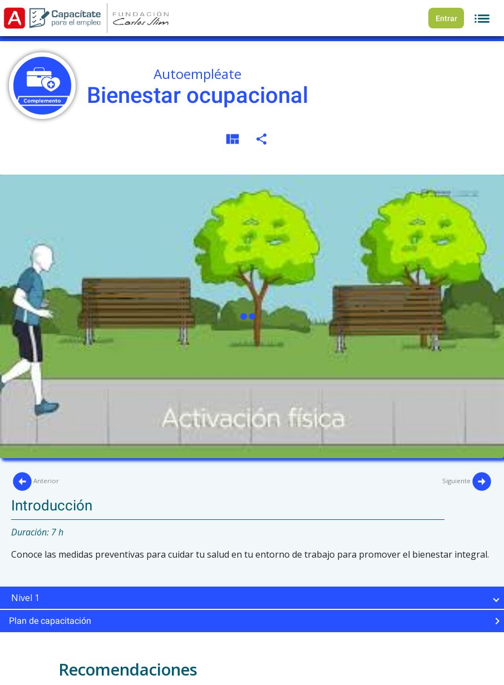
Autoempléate (197, 73)
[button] (252, 598)
